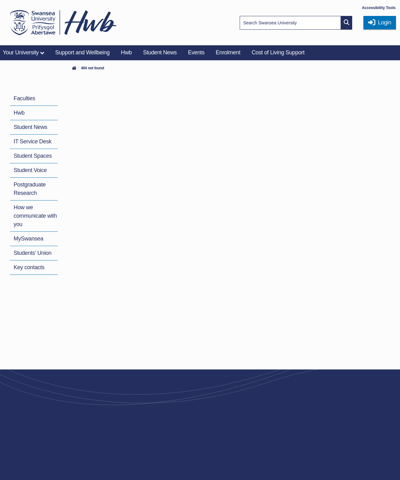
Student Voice (30, 170)
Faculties (24, 98)
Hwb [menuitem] (126, 52)
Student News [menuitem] (160, 52)
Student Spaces (33, 156)
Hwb (19, 113)
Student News (31, 127)
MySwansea (28, 238)
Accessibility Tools (379, 8)
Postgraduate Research (30, 188)
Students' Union (33, 253)
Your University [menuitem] (21, 52)
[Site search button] (346, 23)
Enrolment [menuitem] (228, 52)
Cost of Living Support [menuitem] (278, 52)
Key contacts (29, 267)
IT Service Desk (33, 141)
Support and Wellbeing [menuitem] (82, 52)
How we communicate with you (35, 215)
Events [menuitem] (196, 52)
